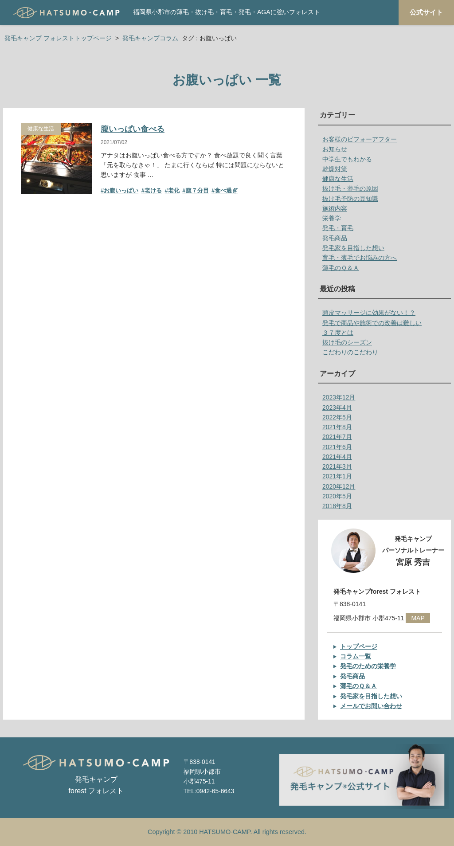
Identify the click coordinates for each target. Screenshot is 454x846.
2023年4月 (337, 407)
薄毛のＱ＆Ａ (340, 267)
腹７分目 (197, 190)
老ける (153, 190)
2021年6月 (337, 446)
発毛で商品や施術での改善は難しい (372, 322)
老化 (174, 190)
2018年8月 (337, 505)
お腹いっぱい (121, 190)
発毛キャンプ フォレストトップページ (58, 38)
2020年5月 (337, 496)
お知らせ (334, 149)
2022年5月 (337, 417)
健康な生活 (40, 128)
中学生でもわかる (347, 159)
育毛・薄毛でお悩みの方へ (359, 257)
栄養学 (331, 218)
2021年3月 (337, 466)
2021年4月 (337, 456)
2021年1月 (337, 476)
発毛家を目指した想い (353, 247)
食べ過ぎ (226, 190)
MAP (417, 618)
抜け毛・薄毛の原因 (350, 188)
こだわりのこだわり (350, 352)
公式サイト (426, 12)
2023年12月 (338, 397)
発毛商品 (334, 238)
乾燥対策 (334, 168)
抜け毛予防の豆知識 (350, 198)
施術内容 (334, 208)
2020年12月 (338, 486)
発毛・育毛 (337, 227)
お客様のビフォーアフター (359, 139)
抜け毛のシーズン (347, 342)
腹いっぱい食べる (132, 129)
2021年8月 (337, 427)
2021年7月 (337, 436)
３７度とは (337, 332)
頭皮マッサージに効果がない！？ (368, 312)
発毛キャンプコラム (150, 38)
